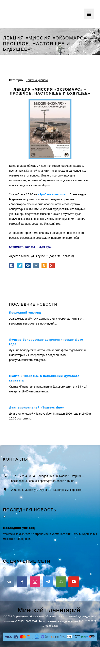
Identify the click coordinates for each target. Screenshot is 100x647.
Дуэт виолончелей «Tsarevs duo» (36, 407)
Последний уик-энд (25, 312)
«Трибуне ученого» (51, 194)
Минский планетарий (49, 610)
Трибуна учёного (37, 80)
